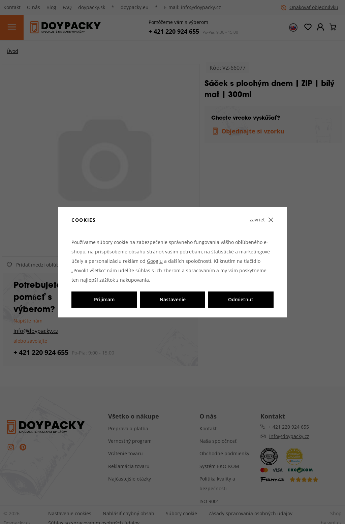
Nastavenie (173, 299)
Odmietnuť (240, 299)
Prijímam (104, 299)
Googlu (155, 261)
